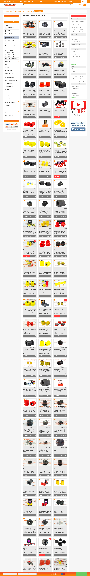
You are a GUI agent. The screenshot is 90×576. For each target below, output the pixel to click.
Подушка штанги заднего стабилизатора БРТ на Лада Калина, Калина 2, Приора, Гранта (44, 391)
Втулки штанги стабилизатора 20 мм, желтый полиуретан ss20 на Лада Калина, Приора (45, 291)
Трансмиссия (7, 105)
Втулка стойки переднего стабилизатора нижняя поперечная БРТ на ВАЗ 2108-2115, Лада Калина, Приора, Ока (45, 431)
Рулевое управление (9, 95)
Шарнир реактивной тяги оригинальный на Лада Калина (28, 450)
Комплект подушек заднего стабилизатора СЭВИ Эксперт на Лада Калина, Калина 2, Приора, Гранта (45, 191)
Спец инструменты (9, 115)
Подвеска (7, 67)
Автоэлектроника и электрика (11, 80)
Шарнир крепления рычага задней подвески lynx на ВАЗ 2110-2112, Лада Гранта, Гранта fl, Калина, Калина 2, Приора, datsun (60, 192)
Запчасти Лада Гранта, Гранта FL (11, 41)
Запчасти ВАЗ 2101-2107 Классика (10, 24)
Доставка (20, 1)
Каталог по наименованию (11, 58)
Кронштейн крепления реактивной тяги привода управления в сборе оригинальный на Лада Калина (59, 530)
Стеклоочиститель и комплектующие (9, 111)
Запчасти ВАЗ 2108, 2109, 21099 (10, 28)
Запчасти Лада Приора (10, 43)
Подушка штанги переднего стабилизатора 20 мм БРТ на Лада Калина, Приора (60, 410)
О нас (5, 1)
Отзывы (40, 1)
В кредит (9, 1)
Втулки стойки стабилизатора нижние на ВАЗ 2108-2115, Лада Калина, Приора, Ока (29, 311)
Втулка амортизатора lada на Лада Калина (60, 449)
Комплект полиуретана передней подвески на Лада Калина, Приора (29, 52)
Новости (25, 1)
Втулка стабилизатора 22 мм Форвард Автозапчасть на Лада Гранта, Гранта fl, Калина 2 (29, 490)
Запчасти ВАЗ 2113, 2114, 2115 (10, 34)
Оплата (35, 1)
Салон (6, 64)
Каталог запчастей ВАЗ (9, 21)
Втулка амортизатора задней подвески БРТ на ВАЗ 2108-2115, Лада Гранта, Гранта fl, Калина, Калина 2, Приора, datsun (60, 431)
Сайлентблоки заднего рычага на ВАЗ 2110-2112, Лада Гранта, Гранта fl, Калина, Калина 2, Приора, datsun (29, 291)
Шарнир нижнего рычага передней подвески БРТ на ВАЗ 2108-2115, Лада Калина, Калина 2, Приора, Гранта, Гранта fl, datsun (29, 112)
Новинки (6, 19)
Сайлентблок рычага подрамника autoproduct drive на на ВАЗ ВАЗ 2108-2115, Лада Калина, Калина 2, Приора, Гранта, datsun (45, 550)
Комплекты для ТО (9, 108)
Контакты (15, 1)
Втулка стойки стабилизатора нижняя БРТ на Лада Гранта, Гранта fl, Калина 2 (60, 351)
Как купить (30, 1)
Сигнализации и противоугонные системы (10, 101)
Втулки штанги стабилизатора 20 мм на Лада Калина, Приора (29, 151)
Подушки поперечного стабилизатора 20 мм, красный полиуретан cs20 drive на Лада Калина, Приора (29, 132)
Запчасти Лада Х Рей (9, 54)
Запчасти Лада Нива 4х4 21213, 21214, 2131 (10, 46)
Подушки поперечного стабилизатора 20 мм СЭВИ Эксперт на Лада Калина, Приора (59, 92)
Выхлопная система (9, 70)
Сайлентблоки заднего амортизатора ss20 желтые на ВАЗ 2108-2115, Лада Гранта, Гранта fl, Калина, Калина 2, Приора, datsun (45, 331)
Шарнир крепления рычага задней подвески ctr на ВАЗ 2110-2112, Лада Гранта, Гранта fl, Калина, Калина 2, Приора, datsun (44, 212)
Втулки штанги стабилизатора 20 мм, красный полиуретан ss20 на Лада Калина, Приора (29, 331)
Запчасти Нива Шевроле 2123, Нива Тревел (10, 49)
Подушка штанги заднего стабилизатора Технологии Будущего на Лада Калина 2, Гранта (29, 211)
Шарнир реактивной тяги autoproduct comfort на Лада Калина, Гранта (29, 390)
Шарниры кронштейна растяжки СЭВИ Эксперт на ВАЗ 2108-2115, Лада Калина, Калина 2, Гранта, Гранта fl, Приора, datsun (60, 251)
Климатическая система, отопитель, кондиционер (10, 76)
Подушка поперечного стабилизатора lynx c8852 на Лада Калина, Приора (45, 112)
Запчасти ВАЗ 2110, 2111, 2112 (10, 31)
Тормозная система (9, 86)
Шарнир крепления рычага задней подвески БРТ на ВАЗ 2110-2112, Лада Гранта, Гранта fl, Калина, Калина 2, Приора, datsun (45, 411)
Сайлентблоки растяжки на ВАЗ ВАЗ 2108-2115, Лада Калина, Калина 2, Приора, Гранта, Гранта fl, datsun (29, 271)
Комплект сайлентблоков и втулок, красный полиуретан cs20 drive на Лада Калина (60, 112)
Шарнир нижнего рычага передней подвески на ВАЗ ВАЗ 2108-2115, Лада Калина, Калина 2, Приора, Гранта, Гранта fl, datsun (45, 451)
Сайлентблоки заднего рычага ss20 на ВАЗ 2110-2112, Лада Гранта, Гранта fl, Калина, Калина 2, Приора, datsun (45, 351)
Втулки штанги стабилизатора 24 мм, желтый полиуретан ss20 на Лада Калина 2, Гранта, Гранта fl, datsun (29, 192)
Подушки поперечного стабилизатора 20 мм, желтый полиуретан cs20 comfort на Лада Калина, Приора (29, 510)
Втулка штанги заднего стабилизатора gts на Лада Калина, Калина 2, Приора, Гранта (59, 211)
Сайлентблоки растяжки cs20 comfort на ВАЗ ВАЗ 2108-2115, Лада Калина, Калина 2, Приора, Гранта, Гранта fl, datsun (29, 232)
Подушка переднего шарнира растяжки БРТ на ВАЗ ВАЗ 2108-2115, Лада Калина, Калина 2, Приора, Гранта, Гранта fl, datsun (29, 431)
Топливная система (9, 83)
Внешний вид (7, 61)
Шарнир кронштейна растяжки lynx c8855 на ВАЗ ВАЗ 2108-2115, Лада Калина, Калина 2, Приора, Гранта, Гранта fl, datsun (44, 32)
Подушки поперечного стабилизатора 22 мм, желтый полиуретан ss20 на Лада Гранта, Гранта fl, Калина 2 (60, 570)
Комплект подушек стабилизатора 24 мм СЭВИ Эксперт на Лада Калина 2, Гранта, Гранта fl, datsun (44, 72)
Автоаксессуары (8, 98)
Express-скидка (8, 92)
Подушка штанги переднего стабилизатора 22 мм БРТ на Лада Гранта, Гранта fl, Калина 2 (29, 351)
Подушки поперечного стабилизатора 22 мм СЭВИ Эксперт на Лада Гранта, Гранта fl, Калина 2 (29, 172)
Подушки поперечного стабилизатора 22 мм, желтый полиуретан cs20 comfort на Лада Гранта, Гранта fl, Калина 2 (45, 232)
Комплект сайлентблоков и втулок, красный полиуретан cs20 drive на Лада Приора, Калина (60, 172)
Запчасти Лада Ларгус (10, 56)
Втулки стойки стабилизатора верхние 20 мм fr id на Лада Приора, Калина (29, 370)
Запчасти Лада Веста (9, 52)
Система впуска (8, 89)
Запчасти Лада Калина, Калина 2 (10, 38)
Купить (31, 37)
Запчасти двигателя (9, 73)
